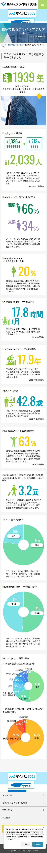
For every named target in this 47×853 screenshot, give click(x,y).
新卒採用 (20, 45)
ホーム (3, 45)
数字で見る (7, 810)
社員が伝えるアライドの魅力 (14, 803)
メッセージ (7, 795)
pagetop (23, 788)
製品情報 (6, 817)
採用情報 (11, 45)
